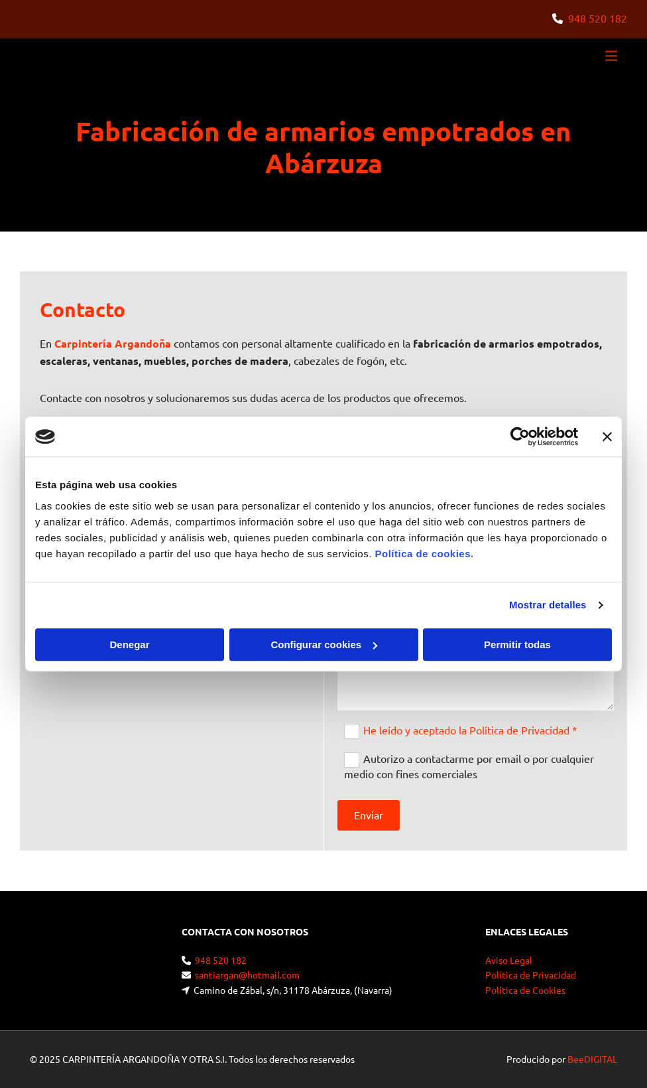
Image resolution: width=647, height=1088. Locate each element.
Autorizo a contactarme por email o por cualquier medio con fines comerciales (469, 766)
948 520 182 (597, 18)
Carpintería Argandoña (112, 343)
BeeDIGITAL (592, 1059)
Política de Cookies (525, 990)
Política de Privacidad (530, 975)
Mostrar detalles (548, 604)
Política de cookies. (424, 553)
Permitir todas (517, 644)
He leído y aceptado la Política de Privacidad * (470, 729)
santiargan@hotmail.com (247, 975)
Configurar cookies (323, 644)
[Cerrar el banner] (607, 436)
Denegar (129, 644)
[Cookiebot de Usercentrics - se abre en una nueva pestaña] (520, 436)
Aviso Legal (508, 960)
